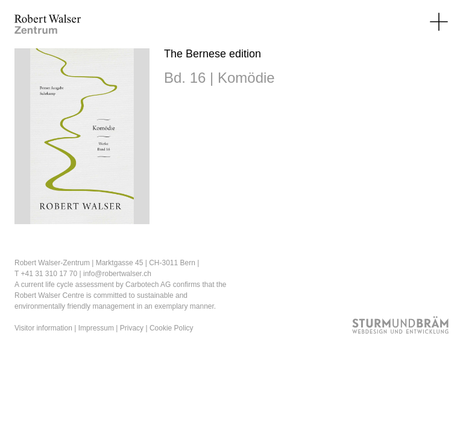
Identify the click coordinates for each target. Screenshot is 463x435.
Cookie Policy (172, 328)
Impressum (96, 328)
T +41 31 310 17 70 (45, 273)
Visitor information (43, 328)
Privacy (131, 328)
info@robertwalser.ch (117, 273)
